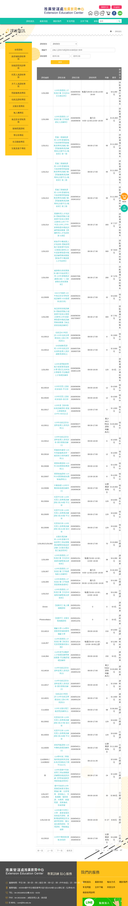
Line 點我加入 (100, 891)
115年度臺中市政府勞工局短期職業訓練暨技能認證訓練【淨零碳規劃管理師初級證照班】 (61, 765)
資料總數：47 (116, 838)
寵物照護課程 (18, 128)
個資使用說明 (89, 880)
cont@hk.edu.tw (24, 891)
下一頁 (67, 838)
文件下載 (99, 875)
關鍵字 (44, 50)
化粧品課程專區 (19, 99)
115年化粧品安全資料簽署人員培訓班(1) (61, 423)
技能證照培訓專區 (19, 66)
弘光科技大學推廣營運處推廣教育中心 (64, 9)
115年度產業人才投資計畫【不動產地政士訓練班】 (61, 565)
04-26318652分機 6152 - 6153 (27, 881)
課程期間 (43, 56)
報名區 (124, 446)
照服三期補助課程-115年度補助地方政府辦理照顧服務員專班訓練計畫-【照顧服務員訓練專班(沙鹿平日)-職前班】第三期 (61, 198)
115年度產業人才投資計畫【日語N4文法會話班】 (61, 93)
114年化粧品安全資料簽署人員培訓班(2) (61, 662)
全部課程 (18, 50)
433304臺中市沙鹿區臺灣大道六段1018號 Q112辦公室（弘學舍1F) (48, 876)
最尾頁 (79, 838)
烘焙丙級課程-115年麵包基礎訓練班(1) (61, 738)
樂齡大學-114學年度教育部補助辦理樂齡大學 (61, 624)
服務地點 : (13, 876)
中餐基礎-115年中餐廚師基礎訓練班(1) (61, 484)
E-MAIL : (13, 891)
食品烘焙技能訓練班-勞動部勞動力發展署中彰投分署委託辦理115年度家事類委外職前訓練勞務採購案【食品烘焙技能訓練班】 (61, 316)
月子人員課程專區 (19, 85)
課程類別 (43, 44)
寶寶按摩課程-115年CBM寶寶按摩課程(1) (61, 462)
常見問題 (87, 875)
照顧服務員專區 (19, 93)
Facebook (114, 13)
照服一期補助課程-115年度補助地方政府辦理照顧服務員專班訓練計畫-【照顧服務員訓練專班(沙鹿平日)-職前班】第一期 (61, 145)
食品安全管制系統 (19, 120)
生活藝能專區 (18, 142)
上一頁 (54, 838)
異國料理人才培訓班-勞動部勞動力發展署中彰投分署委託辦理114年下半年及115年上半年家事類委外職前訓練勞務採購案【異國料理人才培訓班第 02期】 (61, 224)
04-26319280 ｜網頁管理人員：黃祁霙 (31, 886)
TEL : (11, 881)
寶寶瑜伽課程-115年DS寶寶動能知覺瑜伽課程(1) (62, 473)
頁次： (98, 838)
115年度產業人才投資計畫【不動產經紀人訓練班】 (61, 119)
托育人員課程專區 (19, 76)
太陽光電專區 (18, 106)
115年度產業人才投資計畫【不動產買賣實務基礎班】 (61, 575)
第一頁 (41, 838)
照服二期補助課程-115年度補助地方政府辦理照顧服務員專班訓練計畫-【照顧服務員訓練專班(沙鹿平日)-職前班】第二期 (61, 172)
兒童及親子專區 (19, 148)
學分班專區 (19, 135)
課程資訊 (87, 870)
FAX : (11, 886)
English (117, 8)
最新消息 (99, 870)
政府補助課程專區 (19, 57)
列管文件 (111, 875)
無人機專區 (19, 113)
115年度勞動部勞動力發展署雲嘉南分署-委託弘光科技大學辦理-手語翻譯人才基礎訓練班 (61, 367)
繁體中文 (104, 8)
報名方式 (111, 870)
